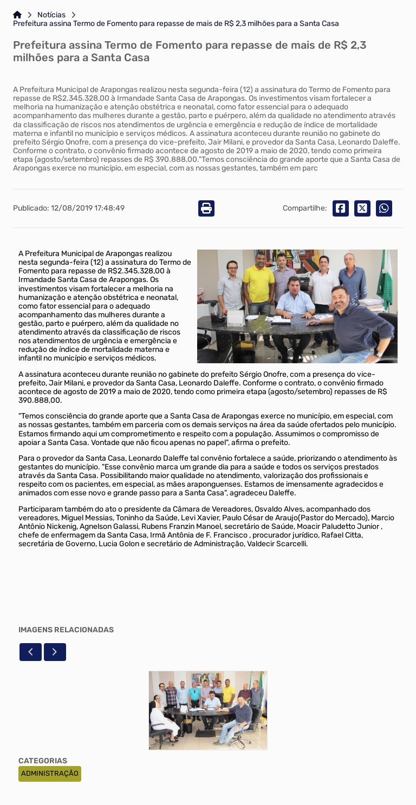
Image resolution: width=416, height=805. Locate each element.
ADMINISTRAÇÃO (50, 773)
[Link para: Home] (17, 15)
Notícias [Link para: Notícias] (51, 15)
